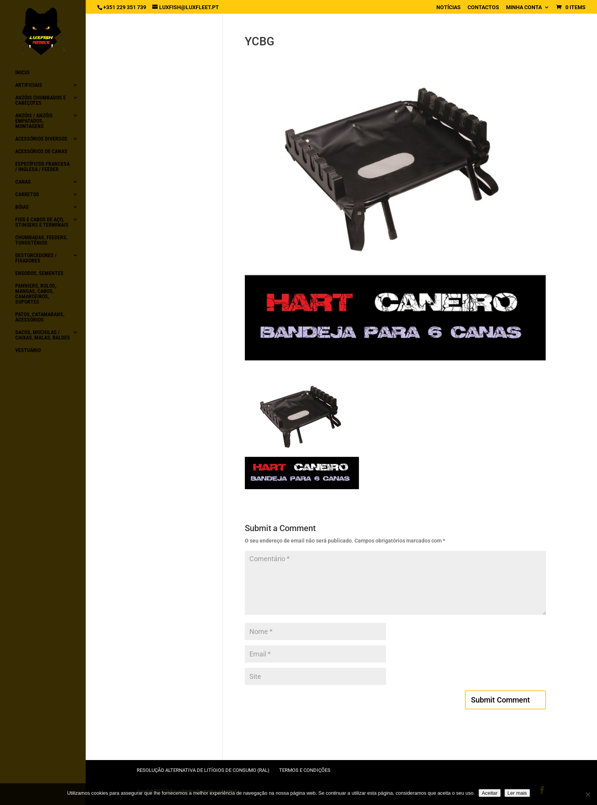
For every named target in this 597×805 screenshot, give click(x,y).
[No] (587, 794)
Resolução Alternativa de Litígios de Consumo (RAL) (203, 770)
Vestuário (28, 350)
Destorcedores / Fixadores (36, 258)
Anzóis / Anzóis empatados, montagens (34, 121)
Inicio (22, 72)
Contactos (483, 7)
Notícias (448, 7)
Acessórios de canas (41, 151)
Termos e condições (304, 770)
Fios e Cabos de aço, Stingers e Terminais (42, 222)
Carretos (27, 194)
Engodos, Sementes (39, 273)
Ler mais (517, 793)
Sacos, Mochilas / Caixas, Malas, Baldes (42, 335)
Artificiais (28, 85)
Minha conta (524, 7)
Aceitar (489, 793)
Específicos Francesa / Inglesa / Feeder (42, 166)
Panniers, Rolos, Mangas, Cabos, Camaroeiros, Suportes (35, 294)
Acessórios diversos (41, 139)
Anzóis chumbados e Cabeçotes (40, 100)
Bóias (22, 207)
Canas (23, 182)
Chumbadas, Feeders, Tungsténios (41, 240)
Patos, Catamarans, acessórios (39, 317)
